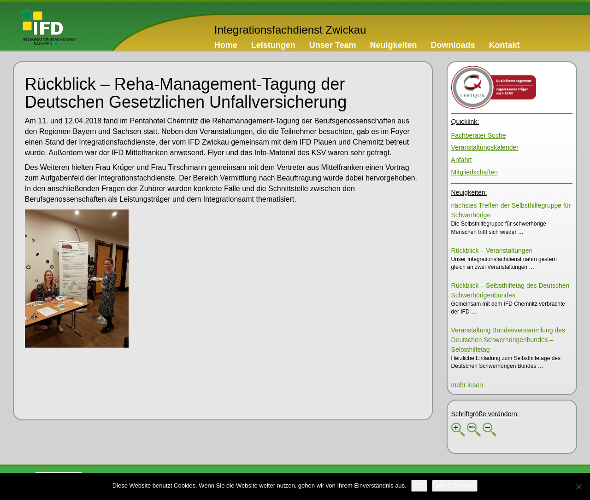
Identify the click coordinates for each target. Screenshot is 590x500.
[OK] (419, 486)
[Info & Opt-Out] (455, 486)
